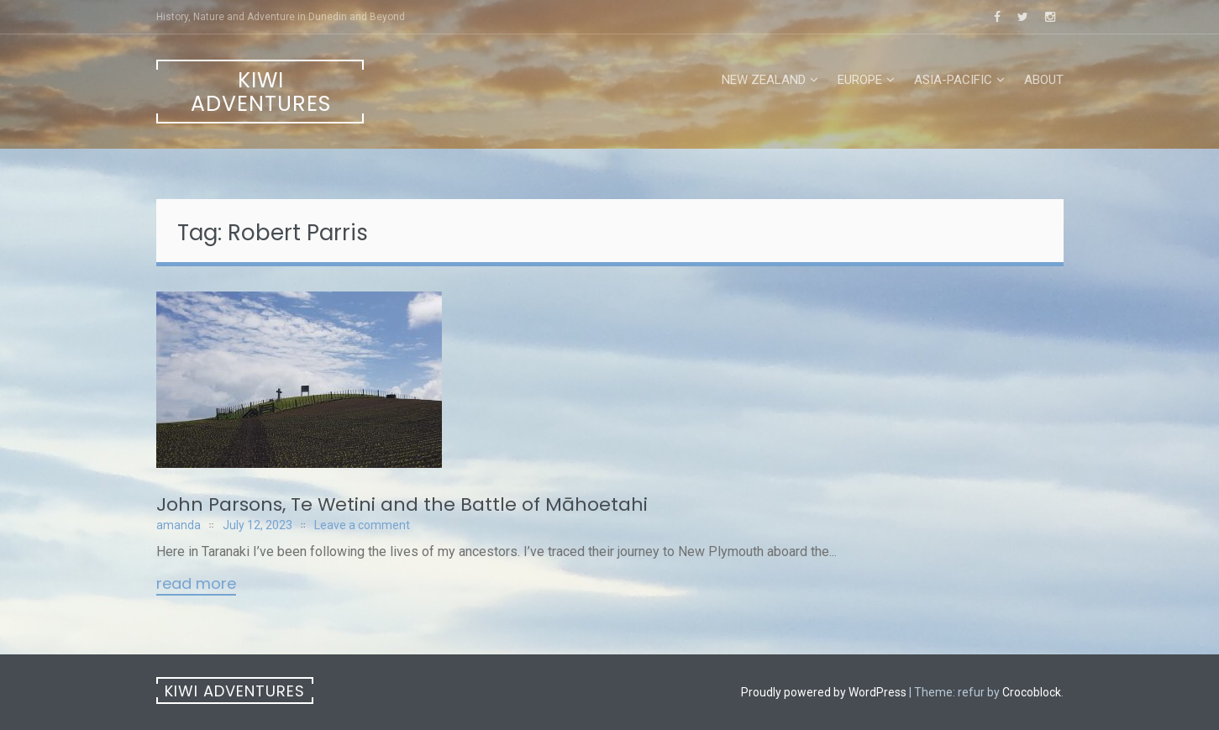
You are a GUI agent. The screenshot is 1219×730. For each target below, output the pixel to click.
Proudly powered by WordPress (823, 692)
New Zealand (764, 79)
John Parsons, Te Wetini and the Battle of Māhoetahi (402, 504)
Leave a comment (362, 525)
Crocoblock (1031, 692)
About (1044, 79)
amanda (178, 525)
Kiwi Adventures (261, 92)
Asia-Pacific (953, 79)
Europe (860, 79)
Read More (196, 584)
